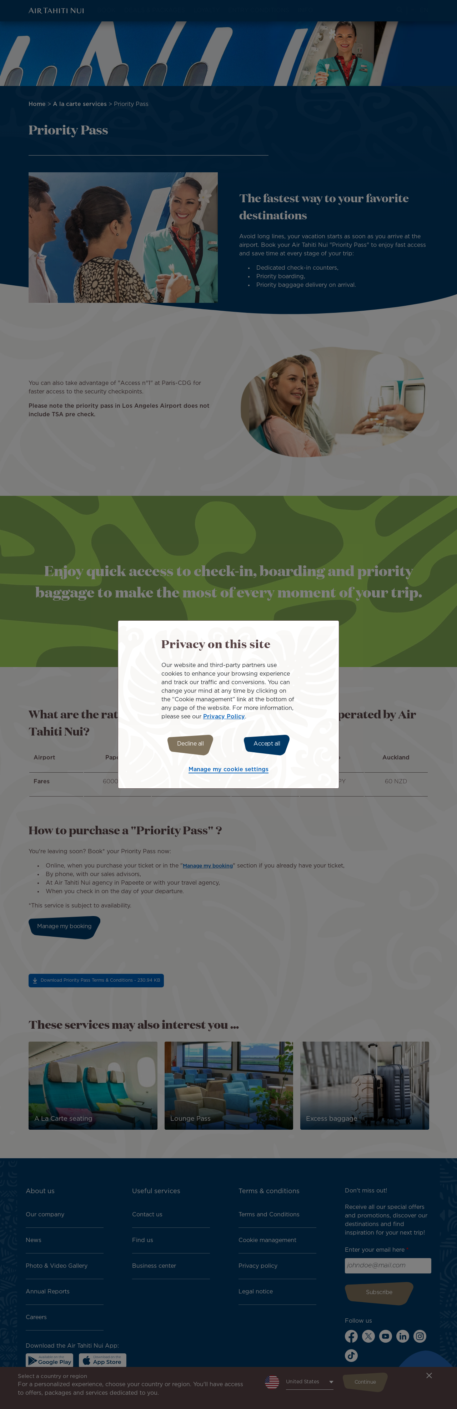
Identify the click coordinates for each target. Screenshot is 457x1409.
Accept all (270, 744)
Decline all (186, 744)
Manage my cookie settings (228, 770)
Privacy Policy (224, 715)
